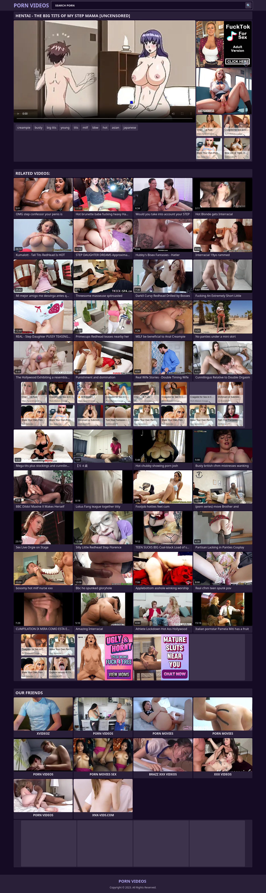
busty (38, 128)
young (65, 128)
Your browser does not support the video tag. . (104, 71)
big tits (51, 128)
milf (85, 128)
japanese (130, 128)
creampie (23, 128)
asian (115, 128)
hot (105, 128)
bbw (95, 128)
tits (76, 128)
